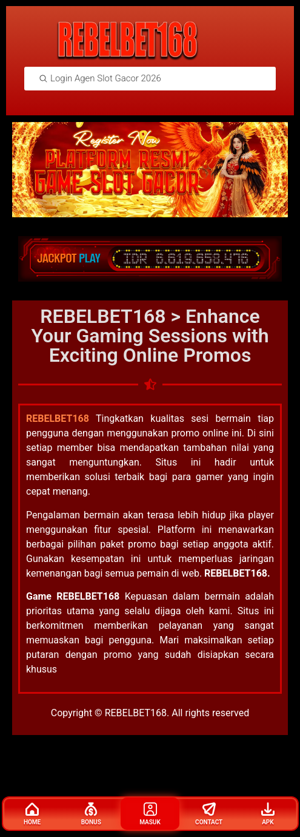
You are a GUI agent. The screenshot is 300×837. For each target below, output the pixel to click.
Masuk (150, 813)
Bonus (91, 813)
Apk (268, 813)
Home (32, 813)
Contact (208, 813)
